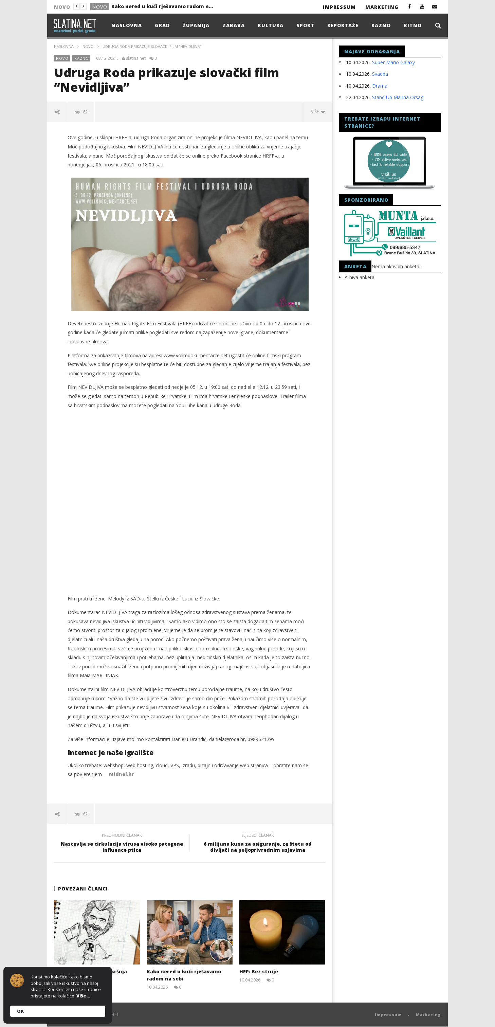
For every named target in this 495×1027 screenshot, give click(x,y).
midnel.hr (121, 774)
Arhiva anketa (359, 277)
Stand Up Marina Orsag (397, 97)
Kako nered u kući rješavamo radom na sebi (162, 6)
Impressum (339, 7)
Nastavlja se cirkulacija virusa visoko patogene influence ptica (122, 843)
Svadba (380, 74)
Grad (162, 25)
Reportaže (343, 25)
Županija (196, 25)
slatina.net (136, 58)
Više (318, 111)
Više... (83, 996)
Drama (379, 86)
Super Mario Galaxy (393, 62)
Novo (99, 6)
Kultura (270, 25)
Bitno (413, 25)
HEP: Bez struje (258, 971)
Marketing (382, 7)
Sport (305, 25)
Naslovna (126, 25)
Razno (381, 25)
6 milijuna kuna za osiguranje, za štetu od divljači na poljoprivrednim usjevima (258, 843)
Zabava (233, 25)
